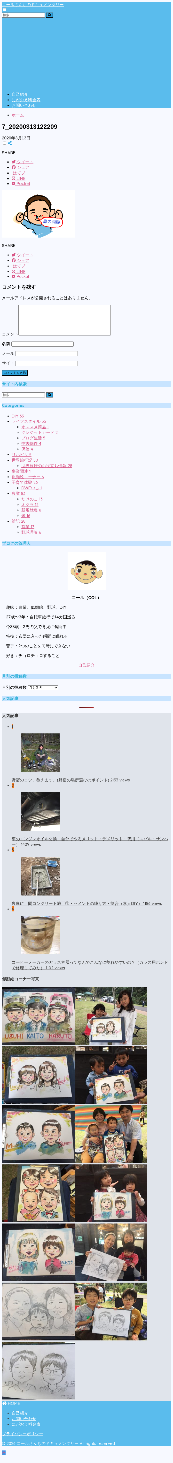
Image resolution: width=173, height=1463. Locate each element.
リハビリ (21, 460)
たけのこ (32, 505)
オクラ (30, 510)
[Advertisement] (86, 54)
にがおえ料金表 (26, 100)
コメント (10, 340)
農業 (18, 499)
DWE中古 (31, 494)
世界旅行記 (25, 466)
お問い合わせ (24, 105)
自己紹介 (20, 94)
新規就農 (31, 516)
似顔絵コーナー (28, 482)
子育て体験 (25, 488)
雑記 (18, 527)
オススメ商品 (35, 433)
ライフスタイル (29, 427)
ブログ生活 (33, 444)
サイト (8, 369)
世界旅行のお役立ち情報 (46, 471)
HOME (11, 1409)
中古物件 (31, 449)
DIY (18, 422)
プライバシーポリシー (22, 1439)
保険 (27, 455)
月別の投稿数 (14, 693)
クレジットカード (39, 438)
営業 (27, 532)
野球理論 (31, 538)
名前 (6, 349)
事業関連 (21, 477)
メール (8, 359)
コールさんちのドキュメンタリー (33, 4)
